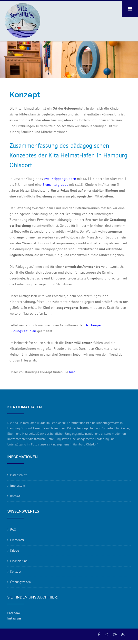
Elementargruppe (54, 184)
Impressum (17, 486)
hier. (72, 372)
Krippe (14, 550)
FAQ (13, 529)
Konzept (15, 571)
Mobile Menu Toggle (130, 9)
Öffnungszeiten (20, 582)
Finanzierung (19, 561)
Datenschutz (18, 475)
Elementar (17, 540)
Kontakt (15, 496)
